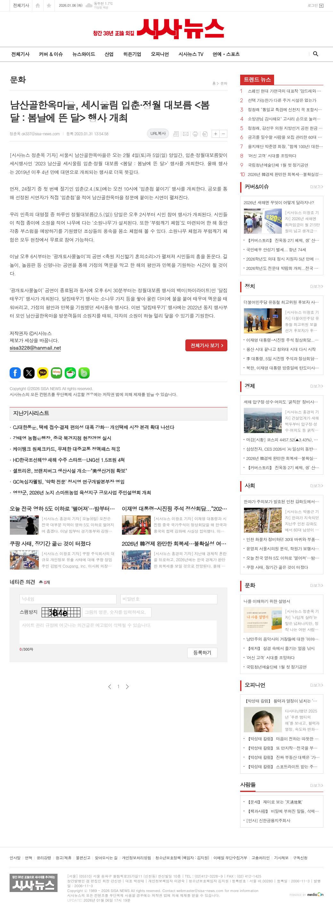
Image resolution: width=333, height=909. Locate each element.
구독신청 (300, 857)
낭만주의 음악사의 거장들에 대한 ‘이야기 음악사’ (283, 639)
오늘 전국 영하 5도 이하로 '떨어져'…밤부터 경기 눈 (283, 558)
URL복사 (158, 133)
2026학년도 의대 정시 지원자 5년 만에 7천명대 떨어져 (283, 259)
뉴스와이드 (83, 54)
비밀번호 (131, 598)
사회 (250, 485)
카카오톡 (42, 373)
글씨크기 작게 (223, 134)
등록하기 (202, 652)
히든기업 (132, 54)
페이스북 (15, 373)
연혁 (28, 857)
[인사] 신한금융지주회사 (268, 820)
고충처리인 (261, 857)
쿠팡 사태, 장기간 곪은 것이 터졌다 (277, 567)
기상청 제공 (101, 7)
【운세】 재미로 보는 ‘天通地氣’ (274, 802)
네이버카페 (70, 373)
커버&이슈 (257, 186)
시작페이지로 (37, 5)
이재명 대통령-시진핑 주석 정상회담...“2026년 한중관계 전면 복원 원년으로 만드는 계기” (283, 340)
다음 (127, 686)
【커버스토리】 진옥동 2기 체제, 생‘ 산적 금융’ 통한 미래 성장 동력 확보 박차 (283, 240)
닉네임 (28, 598)
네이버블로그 (56, 373)
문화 (223, 83)
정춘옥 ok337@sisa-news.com (35, 133)
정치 (250, 286)
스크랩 (205, 134)
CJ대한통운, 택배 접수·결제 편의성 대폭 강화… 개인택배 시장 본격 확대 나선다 (93, 427)
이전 (109, 686)
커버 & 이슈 (50, 54)
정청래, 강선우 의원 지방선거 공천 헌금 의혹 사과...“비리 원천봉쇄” (285, 128)
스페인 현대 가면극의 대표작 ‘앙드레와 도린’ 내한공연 (285, 91)
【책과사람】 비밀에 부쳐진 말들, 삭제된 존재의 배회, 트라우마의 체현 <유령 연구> (283, 811)
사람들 (248, 784)
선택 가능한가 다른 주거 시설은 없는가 (282, 100)
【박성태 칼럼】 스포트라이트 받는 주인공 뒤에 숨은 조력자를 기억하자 (283, 766)
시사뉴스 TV (190, 54)
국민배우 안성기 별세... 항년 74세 (276, 249)
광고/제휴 (63, 857)
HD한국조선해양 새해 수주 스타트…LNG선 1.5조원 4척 (69, 459)
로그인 (313, 5)
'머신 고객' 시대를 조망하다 (272, 156)
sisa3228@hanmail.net (35, 347)
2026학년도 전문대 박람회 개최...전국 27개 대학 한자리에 (283, 268)
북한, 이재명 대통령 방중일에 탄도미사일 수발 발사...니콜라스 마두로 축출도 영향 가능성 (283, 368)
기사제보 (281, 857)
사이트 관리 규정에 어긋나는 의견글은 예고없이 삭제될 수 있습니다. (86, 625)
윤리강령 (44, 857)
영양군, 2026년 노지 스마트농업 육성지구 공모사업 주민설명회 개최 (82, 492)
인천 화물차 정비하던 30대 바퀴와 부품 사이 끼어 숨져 (283, 539)
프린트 (195, 134)
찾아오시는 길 (106, 857)
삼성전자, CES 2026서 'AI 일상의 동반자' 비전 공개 (283, 449)
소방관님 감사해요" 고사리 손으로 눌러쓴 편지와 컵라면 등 (285, 119)
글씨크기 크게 (216, 134)
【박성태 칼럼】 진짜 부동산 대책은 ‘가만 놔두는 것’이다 (283, 757)
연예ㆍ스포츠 (226, 54)
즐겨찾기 (49, 5)
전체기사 (21, 5)
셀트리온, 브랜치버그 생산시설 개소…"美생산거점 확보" (70, 470)
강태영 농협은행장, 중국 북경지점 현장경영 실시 (62, 438)
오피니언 (160, 54)
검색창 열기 (314, 54)
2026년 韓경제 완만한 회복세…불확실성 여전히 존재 (285, 174)
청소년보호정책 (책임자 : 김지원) (182, 857)
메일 (186, 134)
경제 (250, 386)
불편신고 (83, 857)
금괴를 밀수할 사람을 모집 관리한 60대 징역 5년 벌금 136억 (285, 137)
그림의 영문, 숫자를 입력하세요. (115, 612)
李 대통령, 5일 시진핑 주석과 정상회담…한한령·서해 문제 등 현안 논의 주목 (283, 358)
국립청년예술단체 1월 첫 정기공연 (278, 165)
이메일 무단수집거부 (230, 857)
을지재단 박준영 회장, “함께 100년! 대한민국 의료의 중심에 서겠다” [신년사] (285, 146)
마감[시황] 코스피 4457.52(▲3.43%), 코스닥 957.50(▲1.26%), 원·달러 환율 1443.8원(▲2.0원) (283, 440)
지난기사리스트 (31, 413)
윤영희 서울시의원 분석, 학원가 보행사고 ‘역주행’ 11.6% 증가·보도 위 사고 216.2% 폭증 (283, 549)
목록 (176, 134)
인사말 (15, 857)
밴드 (84, 373)
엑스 (29, 373)
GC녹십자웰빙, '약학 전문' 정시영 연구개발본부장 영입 (69, 481)
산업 (108, 54)
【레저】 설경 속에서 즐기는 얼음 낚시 (280, 648)
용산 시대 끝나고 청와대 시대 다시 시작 (281, 349)
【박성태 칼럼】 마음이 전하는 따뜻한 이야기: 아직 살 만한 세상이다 (283, 739)
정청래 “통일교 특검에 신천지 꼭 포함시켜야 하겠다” (285, 110)
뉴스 (257, 79)
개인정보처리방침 (136, 857)
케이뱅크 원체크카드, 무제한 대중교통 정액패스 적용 (66, 449)
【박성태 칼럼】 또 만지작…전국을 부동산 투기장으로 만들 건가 (283, 748)
